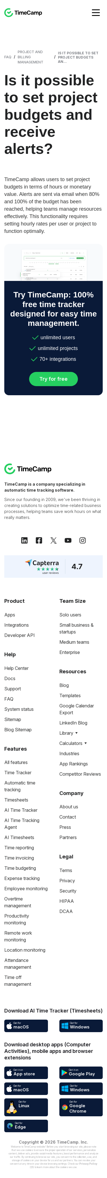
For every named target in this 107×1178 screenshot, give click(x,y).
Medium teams (74, 642)
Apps (9, 615)
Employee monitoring (26, 888)
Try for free (53, 379)
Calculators (70, 743)
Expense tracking (22, 878)
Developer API (19, 635)
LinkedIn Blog (73, 723)
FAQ (7, 57)
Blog (64, 685)
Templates (70, 695)
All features (16, 762)
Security (67, 891)
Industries (69, 753)
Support (12, 689)
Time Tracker (17, 772)
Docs (9, 678)
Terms (65, 870)
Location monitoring (24, 950)
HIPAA (66, 901)
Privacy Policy (88, 1163)
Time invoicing (19, 858)
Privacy (67, 880)
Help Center (16, 668)
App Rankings (73, 764)
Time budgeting (20, 868)
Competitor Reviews (80, 774)
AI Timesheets (19, 837)
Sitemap (12, 719)
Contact (67, 817)
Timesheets (16, 800)
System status (19, 709)
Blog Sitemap (18, 729)
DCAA (66, 911)
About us (68, 807)
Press (65, 827)
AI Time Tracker (20, 810)
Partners (68, 837)
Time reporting (19, 847)
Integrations (16, 625)
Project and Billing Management (30, 57)
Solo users (70, 615)
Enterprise (69, 652)
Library (66, 733)
